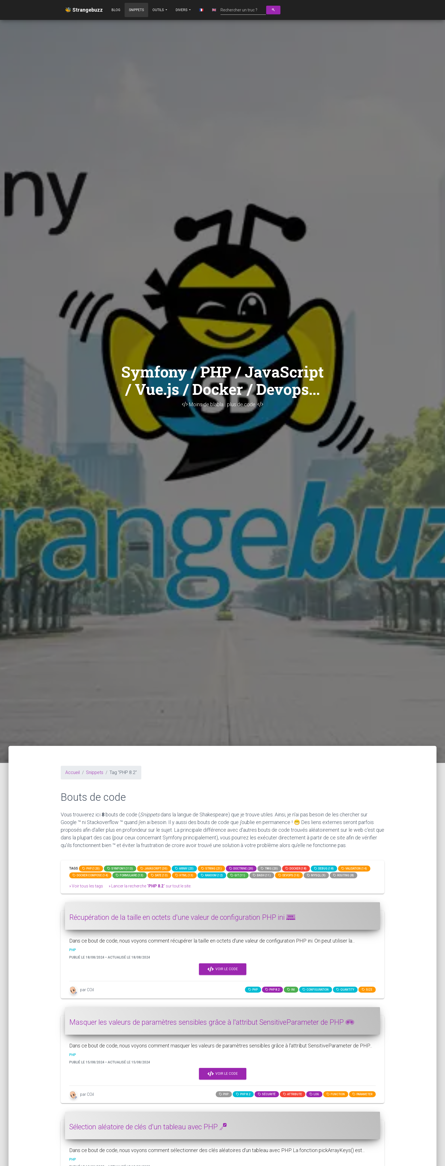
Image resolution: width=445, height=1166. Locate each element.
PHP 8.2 (272, 989)
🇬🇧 (214, 10)
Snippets (136, 10)
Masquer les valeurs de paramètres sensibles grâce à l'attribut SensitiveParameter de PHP (211, 1022)
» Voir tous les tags (86, 886)
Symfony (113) (120, 868)
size (367, 989)
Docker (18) (296, 868)
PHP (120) (91, 868)
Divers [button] (182, 10)
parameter (362, 1094)
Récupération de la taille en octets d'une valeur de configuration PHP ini (182, 917)
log (314, 1094)
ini (291, 989)
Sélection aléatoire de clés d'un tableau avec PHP (147, 1127)
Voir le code (222, 969)
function (336, 1094)
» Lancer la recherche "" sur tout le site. (150, 886)
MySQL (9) (316, 875)
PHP (253, 989)
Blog (116, 10)
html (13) (184, 875)
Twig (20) (269, 868)
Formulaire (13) (129, 875)
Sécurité (267, 1094)
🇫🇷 (201, 10)
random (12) (212, 875)
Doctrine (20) (241, 868)
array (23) (184, 868)
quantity (345, 989)
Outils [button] (158, 10)
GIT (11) (237, 875)
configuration (316, 989)
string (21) (211, 868)
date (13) (159, 875)
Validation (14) (354, 868)
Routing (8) (343, 875)
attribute (292, 1094)
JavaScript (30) (153, 868)
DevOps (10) (288, 875)
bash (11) (262, 875)
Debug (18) (324, 868)
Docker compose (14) (90, 875)
